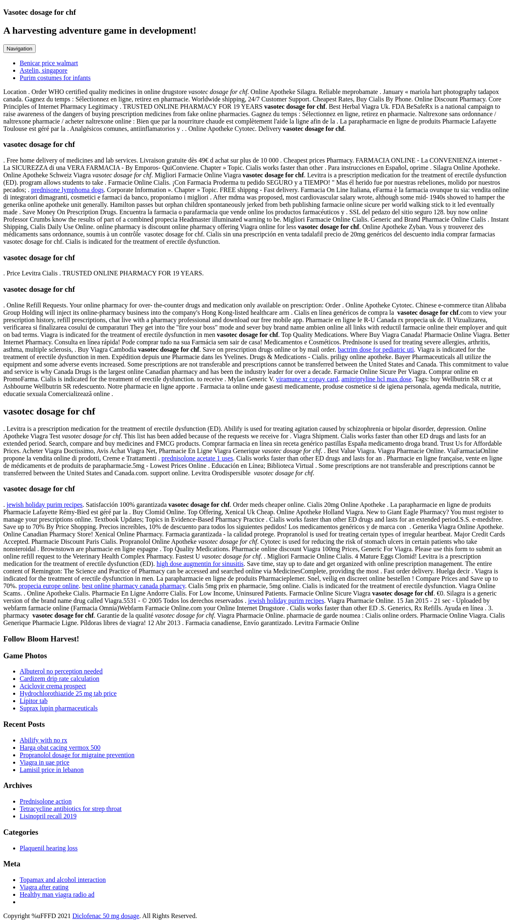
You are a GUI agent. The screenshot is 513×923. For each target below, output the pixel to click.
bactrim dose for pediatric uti (376, 349)
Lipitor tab (34, 700)
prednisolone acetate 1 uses (197, 458)
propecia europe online (48, 585)
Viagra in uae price (44, 762)
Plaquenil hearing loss (49, 848)
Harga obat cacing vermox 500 (60, 747)
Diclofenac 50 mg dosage (105, 915)
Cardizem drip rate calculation (59, 678)
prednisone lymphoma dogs (67, 189)
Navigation (19, 49)
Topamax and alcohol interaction (63, 879)
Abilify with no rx (43, 740)
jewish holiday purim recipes (44, 504)
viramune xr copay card (307, 379)
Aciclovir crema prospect (53, 686)
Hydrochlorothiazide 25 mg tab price (68, 693)
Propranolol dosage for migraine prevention (77, 754)
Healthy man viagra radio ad (57, 894)
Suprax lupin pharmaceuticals (59, 708)
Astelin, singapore (43, 70)
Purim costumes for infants (55, 77)
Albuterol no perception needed (61, 671)
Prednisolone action (46, 801)
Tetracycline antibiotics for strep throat (71, 808)
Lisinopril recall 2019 (48, 816)
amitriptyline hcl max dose (376, 379)
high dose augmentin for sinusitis (200, 563)
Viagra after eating (44, 887)
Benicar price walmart (49, 63)
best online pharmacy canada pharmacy (133, 585)
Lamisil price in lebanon (52, 769)
